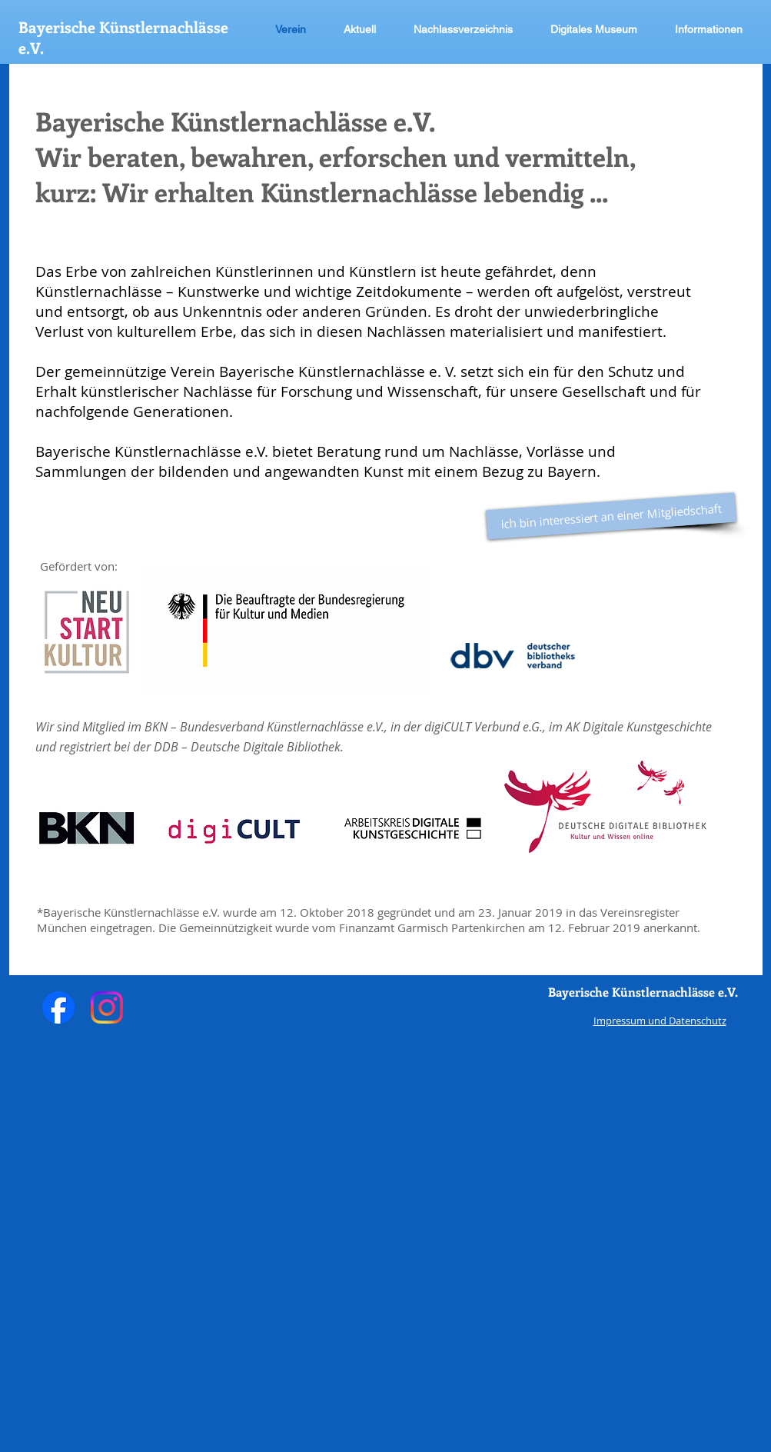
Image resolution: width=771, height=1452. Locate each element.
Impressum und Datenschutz (659, 1020)
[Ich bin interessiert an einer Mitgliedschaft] (611, 516)
